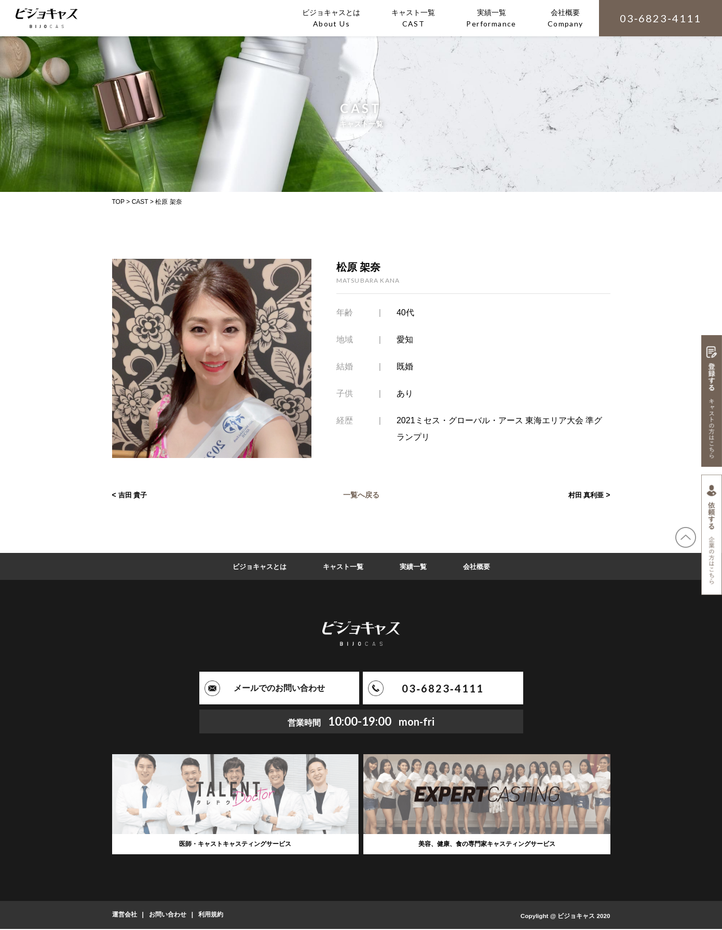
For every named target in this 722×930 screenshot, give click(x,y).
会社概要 (481, 566)
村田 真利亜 (585, 495)
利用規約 (210, 916)
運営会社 (124, 916)
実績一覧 (415, 566)
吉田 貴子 (133, 495)
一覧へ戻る (361, 495)
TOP (118, 201)
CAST (140, 201)
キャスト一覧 (343, 566)
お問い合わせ (167, 916)
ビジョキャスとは (256, 566)
